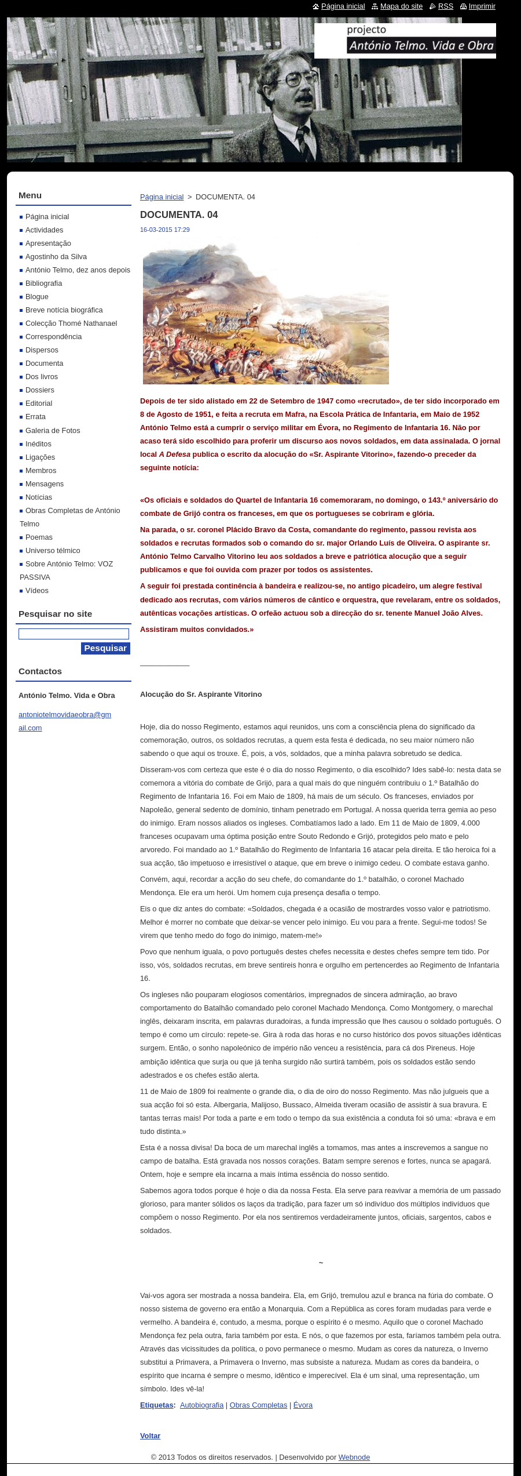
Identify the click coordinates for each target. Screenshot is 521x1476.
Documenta (44, 363)
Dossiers (39, 390)
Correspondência (53, 336)
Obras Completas (259, 1405)
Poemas (39, 537)
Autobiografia (201, 1405)
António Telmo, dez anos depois (77, 270)
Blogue (37, 296)
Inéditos (38, 443)
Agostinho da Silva (56, 256)
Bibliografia (43, 283)
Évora (303, 1405)
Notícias (38, 497)
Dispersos (41, 350)
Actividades (44, 230)
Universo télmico (52, 550)
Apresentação (48, 243)
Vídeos (37, 590)
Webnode (354, 1457)
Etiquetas (157, 1405)
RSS (445, 6)
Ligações (40, 457)
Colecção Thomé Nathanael (71, 323)
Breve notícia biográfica (64, 310)
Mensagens (44, 483)
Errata (35, 416)
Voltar (150, 1435)
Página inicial (162, 196)
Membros (40, 470)
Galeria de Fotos (52, 430)
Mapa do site (401, 6)
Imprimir (482, 6)
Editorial (38, 403)
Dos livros (41, 376)
